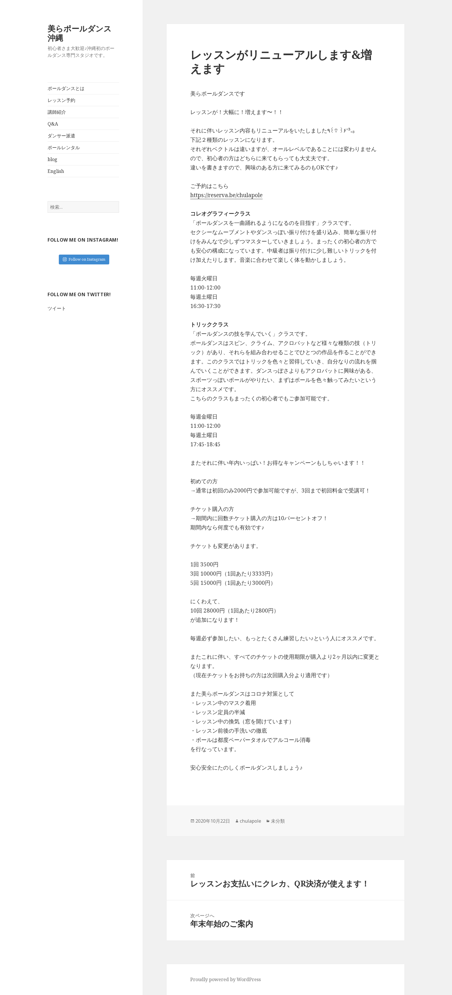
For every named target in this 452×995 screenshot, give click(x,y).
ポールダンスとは (66, 88)
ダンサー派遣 (61, 135)
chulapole (250, 821)
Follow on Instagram (84, 259)
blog (52, 159)
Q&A (53, 124)
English (56, 171)
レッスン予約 (61, 100)
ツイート (57, 308)
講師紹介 (57, 112)
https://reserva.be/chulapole (226, 195)
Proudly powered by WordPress (225, 979)
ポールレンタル (64, 147)
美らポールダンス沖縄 (80, 33)
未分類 (278, 821)
